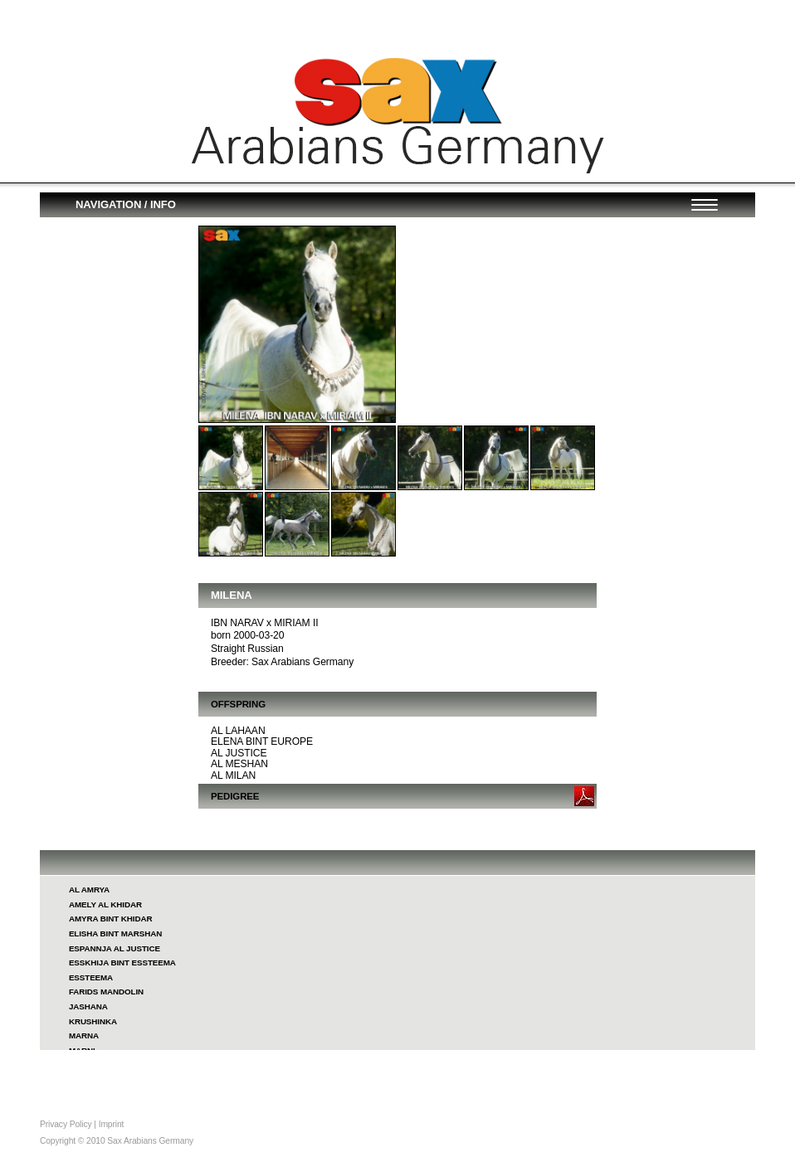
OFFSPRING (238, 704)
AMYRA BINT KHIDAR (111, 918)
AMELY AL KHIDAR (105, 904)
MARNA (84, 1035)
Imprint (111, 1124)
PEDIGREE (235, 796)
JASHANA (88, 1006)
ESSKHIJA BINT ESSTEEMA (122, 962)
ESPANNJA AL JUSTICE (114, 948)
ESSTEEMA (91, 977)
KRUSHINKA (93, 1021)
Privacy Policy (66, 1124)
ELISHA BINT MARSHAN (115, 933)
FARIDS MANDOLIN (106, 991)
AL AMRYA (89, 889)
